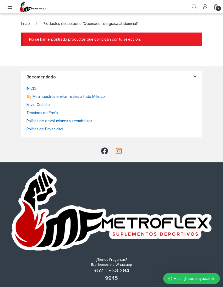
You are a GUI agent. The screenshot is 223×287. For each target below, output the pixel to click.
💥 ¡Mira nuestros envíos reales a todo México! (66, 96)
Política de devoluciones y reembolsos (59, 121)
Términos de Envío (42, 112)
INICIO (31, 88)
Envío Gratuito (38, 104)
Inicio (25, 23)
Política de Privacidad (44, 129)
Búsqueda (194, 6)
